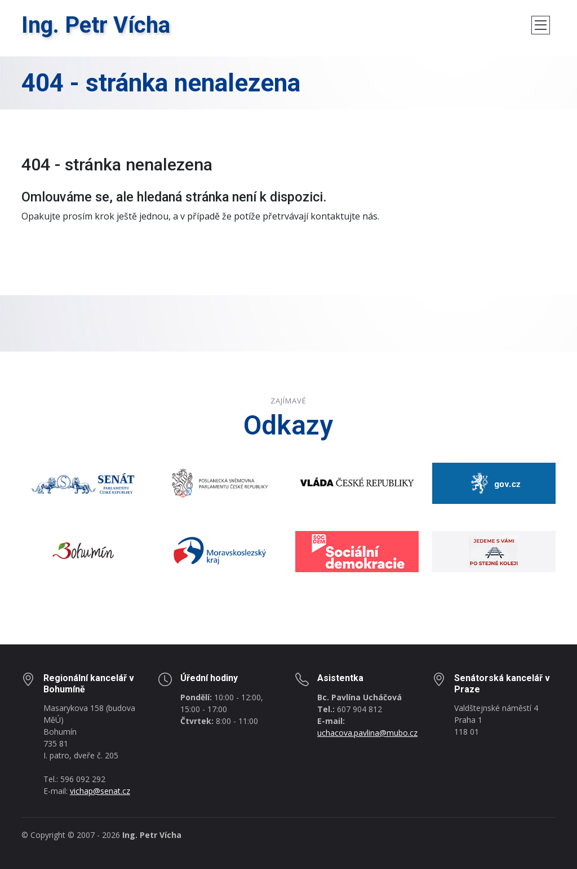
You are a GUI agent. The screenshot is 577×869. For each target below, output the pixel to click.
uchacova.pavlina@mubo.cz (367, 732)
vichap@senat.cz (100, 790)
